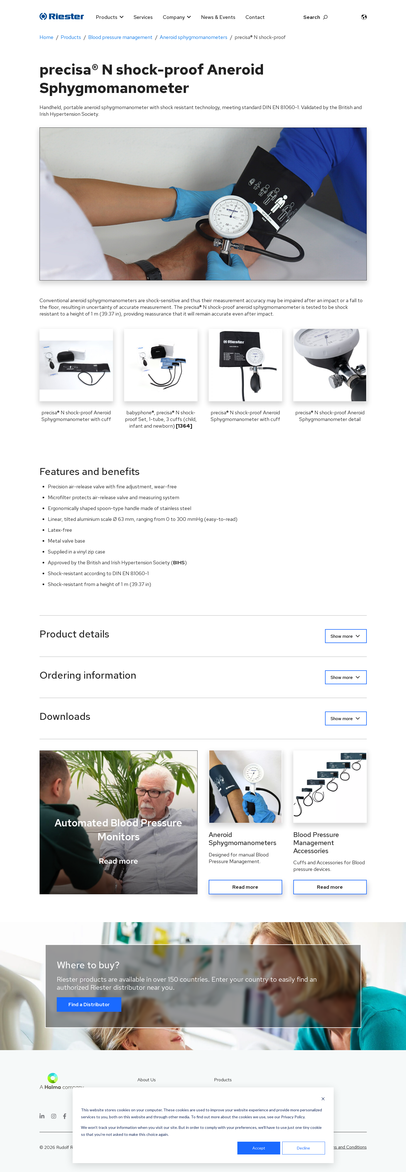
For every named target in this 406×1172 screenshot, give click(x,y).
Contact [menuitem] (255, 17)
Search (311, 17)
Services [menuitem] (143, 17)
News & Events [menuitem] (218, 17)
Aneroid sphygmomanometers (193, 37)
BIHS (179, 562)
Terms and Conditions (346, 1146)
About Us (146, 1078)
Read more (118, 861)
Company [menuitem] (174, 17)
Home (46, 37)
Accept (258, 1148)
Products (71, 37)
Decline (303, 1148)
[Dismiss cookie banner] (323, 1099)
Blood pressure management (120, 37)
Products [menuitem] (106, 17)
